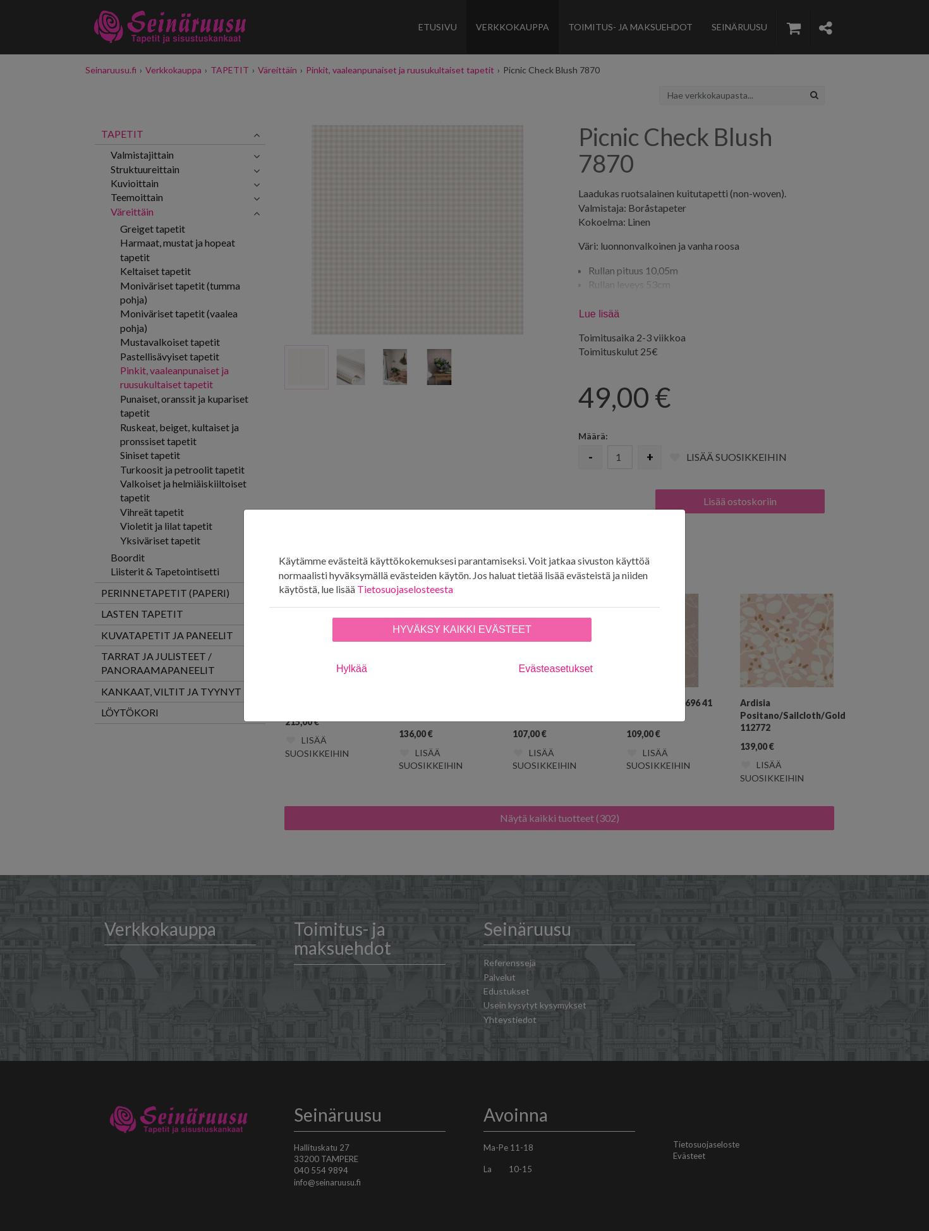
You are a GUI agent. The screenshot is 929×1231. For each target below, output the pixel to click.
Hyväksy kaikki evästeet (461, 629)
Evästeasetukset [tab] (556, 668)
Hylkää (351, 668)
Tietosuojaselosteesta (405, 589)
